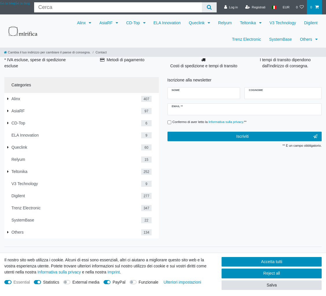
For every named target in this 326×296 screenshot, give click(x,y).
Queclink (197, 23)
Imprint (113, 272)
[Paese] (274, 7)
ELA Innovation (167, 23)
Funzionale (149, 282)
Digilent (311, 23)
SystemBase (280, 39)
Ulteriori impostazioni (182, 282)
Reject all (271, 273)
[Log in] (231, 7)
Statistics (51, 282)
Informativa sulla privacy (59, 272)
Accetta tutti (271, 261)
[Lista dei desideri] (300, 7)
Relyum (225, 23)
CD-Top (133, 23)
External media (85, 282)
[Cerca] (209, 7)
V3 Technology (283, 23)
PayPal (119, 282)
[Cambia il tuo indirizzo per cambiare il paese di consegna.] (47, 52)
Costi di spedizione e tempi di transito (203, 66)
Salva (272, 285)
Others (306, 39)
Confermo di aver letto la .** (209, 122)
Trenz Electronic (246, 39)
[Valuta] (286, 7)
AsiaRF (106, 23)
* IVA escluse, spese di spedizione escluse (35, 62)
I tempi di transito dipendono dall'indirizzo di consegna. (285, 62)
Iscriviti (276, 136)
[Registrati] (255, 7)
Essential (22, 282)
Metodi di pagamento (125, 59)
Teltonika (248, 23)
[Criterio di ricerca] (118, 7)
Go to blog (22, 3)
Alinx (82, 23)
